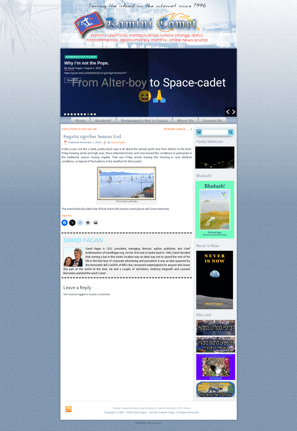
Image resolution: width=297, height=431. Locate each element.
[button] (228, 112)
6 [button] (81, 114)
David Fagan (118, 142)
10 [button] (95, 114)
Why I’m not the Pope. (86, 63)
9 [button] (91, 114)
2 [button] (68, 114)
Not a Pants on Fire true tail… (81, 129)
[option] (148, 83)
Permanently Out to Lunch (81, 57)
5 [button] (78, 114)
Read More (72, 80)
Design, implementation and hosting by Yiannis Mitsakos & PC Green (151, 408)
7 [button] (85, 114)
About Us (185, 121)
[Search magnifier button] (230, 132)
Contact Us (212, 121)
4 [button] (75, 114)
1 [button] (65, 114)
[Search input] (216, 132)
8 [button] (88, 114)
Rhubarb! (103, 121)
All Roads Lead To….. (177, 129)
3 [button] (71, 114)
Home (80, 121)
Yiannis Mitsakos (154, 423)
